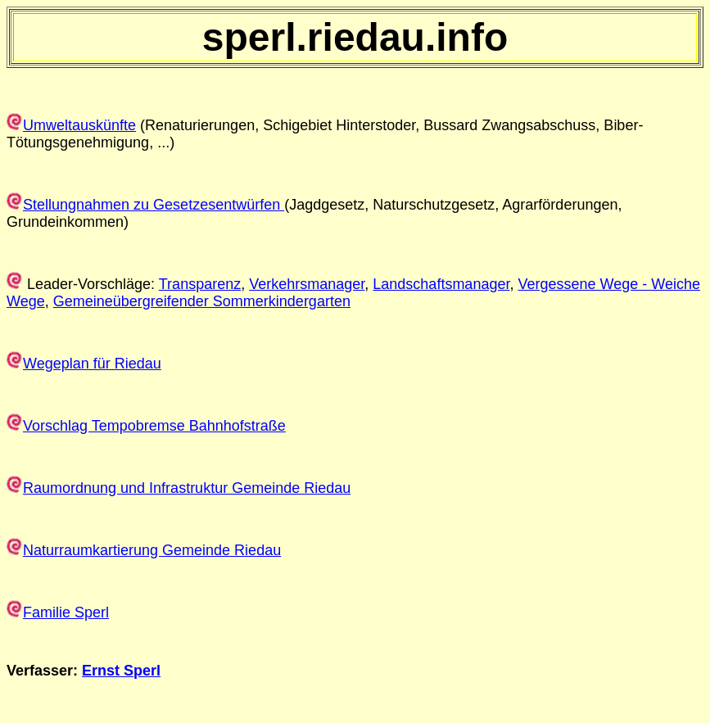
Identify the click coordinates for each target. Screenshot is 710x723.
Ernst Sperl (121, 670)
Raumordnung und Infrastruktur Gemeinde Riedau (186, 488)
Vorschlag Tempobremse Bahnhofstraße (154, 426)
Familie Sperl (66, 612)
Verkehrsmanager (306, 284)
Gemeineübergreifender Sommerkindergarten (201, 301)
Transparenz (200, 284)
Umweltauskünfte (79, 125)
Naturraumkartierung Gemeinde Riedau (152, 550)
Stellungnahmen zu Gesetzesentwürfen (153, 205)
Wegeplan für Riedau (92, 363)
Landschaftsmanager (441, 284)
